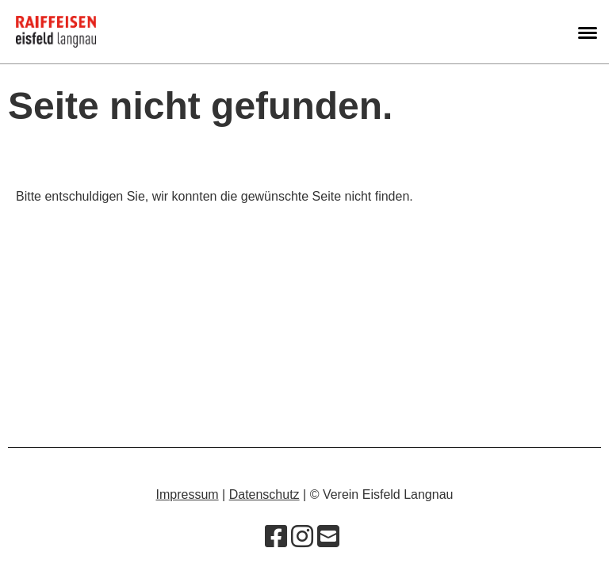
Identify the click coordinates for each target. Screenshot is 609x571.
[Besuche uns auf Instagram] (302, 537)
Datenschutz (264, 494)
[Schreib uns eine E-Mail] (328, 537)
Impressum (187, 494)
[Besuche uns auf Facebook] (276, 537)
